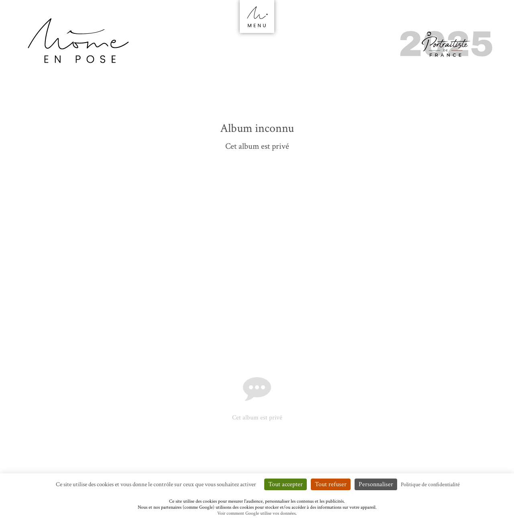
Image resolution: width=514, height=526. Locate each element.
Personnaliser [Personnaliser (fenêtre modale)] (376, 484)
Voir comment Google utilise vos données (256, 513)
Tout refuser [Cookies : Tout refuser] (331, 484)
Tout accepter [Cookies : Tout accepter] (285, 484)
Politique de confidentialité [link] (430, 484)
